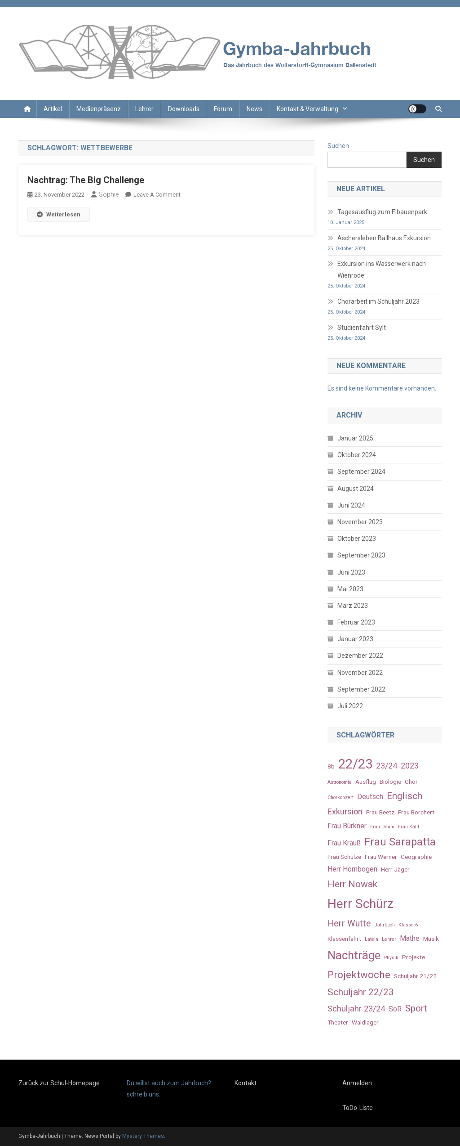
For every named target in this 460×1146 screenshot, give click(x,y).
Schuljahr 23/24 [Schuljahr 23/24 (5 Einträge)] (356, 1008)
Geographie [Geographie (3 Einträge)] (416, 856)
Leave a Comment (157, 194)
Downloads (183, 108)
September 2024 (361, 471)
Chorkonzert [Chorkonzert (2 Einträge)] (340, 797)
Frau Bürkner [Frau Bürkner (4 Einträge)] (347, 826)
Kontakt (245, 1083)
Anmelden (357, 1083)
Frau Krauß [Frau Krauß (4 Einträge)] (344, 843)
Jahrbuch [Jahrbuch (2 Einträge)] (385, 925)
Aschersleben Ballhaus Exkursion (384, 238)
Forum (223, 108)
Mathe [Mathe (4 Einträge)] (410, 938)
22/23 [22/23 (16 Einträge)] (355, 764)
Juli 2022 (350, 706)
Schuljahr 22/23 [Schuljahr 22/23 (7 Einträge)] (360, 992)
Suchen (338, 145)
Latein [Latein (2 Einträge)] (371, 939)
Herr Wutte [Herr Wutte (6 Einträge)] (349, 923)
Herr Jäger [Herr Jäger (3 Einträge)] (395, 869)
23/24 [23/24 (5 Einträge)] (386, 765)
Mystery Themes (143, 1136)
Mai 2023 (350, 589)
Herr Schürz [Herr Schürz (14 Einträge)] (360, 903)
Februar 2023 (356, 622)
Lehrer (144, 108)
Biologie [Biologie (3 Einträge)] (390, 781)
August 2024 (355, 488)
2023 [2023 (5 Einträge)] (410, 765)
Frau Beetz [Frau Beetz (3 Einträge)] (380, 812)
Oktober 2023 (356, 538)
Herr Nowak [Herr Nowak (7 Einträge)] (352, 884)
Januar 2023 (355, 639)
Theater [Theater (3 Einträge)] (337, 1022)
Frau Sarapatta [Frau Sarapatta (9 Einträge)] (400, 842)
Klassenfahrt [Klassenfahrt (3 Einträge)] (344, 938)
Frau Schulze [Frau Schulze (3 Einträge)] (344, 856)
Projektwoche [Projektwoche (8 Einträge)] (358, 974)
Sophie (109, 194)
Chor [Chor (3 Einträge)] (411, 781)
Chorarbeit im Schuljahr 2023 (378, 301)
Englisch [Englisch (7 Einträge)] (404, 795)
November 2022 (360, 672)
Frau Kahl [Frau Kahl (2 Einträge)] (408, 827)
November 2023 (360, 522)
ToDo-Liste (357, 1107)
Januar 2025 (355, 438)
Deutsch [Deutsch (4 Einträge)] (370, 796)
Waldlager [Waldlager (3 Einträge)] (365, 1022)
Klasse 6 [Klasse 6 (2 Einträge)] (408, 925)
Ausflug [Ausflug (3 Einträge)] (365, 781)
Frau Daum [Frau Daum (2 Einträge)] (382, 827)
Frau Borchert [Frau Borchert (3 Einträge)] (416, 812)
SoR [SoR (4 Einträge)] (395, 1009)
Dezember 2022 (360, 655)
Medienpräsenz (98, 108)
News (254, 108)
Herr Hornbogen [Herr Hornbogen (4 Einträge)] (352, 869)
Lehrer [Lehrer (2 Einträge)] (389, 939)
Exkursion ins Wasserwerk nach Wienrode (381, 269)
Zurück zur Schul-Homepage (59, 1083)
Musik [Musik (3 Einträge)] (431, 938)
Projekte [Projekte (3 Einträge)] (413, 957)
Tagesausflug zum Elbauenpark (382, 212)
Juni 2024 (351, 505)
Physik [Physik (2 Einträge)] (391, 958)
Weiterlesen (58, 214)
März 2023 (352, 605)
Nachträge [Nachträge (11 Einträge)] (353, 955)
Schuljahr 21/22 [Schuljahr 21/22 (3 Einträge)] (415, 976)
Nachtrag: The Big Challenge (85, 180)
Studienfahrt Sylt (361, 327)
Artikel (53, 108)
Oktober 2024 (356, 454)
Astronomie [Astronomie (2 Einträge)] (339, 782)
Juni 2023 (351, 572)
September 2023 (361, 555)
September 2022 (361, 689)
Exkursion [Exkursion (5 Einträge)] (345, 811)
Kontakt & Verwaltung (307, 108)
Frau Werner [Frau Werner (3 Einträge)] (381, 856)
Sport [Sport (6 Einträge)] (416, 1008)
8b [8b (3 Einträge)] (331, 766)
